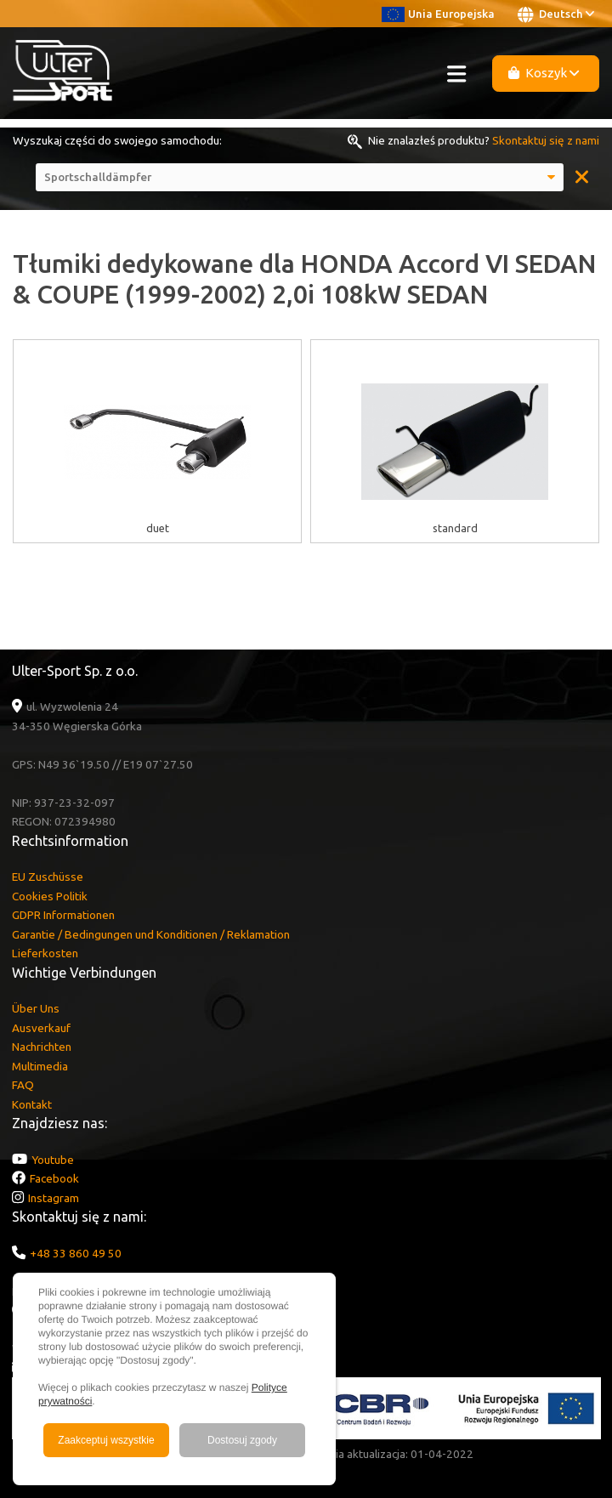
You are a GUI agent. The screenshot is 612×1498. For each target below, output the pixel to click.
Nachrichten (41, 1046)
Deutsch (556, 14)
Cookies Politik (50, 896)
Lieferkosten (45, 953)
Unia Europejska (438, 14)
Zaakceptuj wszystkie (106, 1440)
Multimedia (40, 1066)
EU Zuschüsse (47, 876)
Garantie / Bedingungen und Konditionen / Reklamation (151, 934)
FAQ (23, 1085)
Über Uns (36, 1008)
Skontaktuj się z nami (545, 140)
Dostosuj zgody (242, 1440)
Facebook (54, 1178)
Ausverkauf (41, 1028)
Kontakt (32, 1104)
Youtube (52, 1159)
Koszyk (544, 72)
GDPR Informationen (63, 915)
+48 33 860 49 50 (76, 1253)
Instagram (53, 1198)
